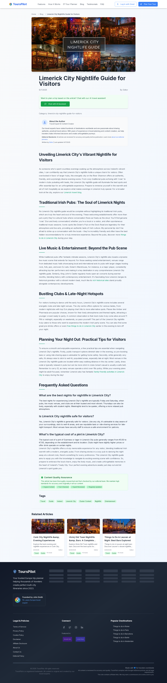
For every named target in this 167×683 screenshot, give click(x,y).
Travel (42, 501)
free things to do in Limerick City (81, 326)
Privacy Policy (18, 631)
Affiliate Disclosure (20, 643)
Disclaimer (17, 639)
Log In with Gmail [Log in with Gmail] (126, 4)
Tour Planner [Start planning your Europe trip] (70, 4)
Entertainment (110, 501)
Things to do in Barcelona (122, 634)
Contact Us (17, 652)
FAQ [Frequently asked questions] (102, 4)
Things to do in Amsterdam (122, 641)
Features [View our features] (41, 4)
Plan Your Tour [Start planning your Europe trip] (148, 4)
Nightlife (98, 501)
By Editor (124, 90)
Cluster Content (85, 501)
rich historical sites (101, 280)
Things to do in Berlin (120, 638)
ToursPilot (24, 571)
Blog (41, 14)
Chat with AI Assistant (55, 104)
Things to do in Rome (120, 626)
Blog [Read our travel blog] (82, 4)
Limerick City (71, 501)
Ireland (59, 501)
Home (34, 14)
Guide (51, 501)
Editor (51, 142)
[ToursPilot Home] (18, 4)
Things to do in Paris (120, 630)
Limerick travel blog (72, 192)
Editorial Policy (18, 656)
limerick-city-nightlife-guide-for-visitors (65, 113)
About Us (16, 648)
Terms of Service (19, 627)
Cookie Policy (18, 635)
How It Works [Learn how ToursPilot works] (54, 4)
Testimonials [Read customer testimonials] (92, 4)
